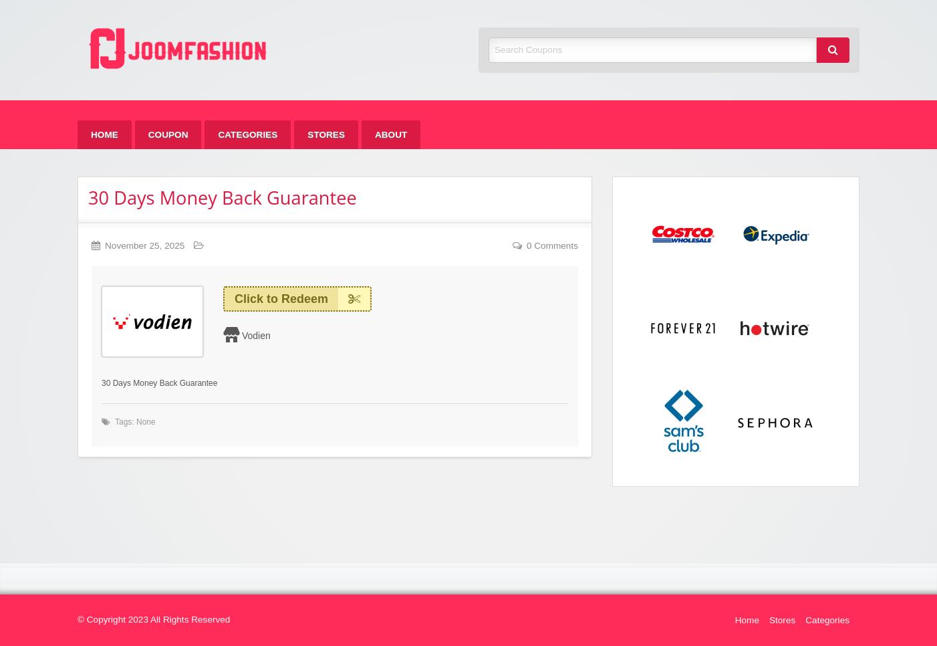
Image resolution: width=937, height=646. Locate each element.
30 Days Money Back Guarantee (222, 197)
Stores (326, 135)
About (391, 135)
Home (104, 135)
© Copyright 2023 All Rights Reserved (154, 620)
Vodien (256, 335)
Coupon (168, 135)
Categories (247, 135)
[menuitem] (105, 134)
